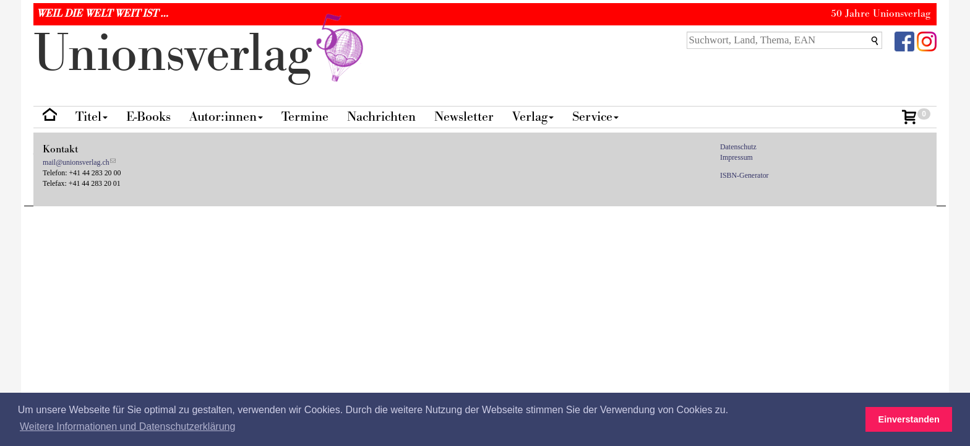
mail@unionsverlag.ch (76, 162)
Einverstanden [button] (909, 419)
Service (595, 116)
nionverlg (201, 54)
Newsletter (464, 116)
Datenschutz (738, 146)
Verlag (533, 116)
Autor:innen (226, 116)
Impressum (736, 157)
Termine (304, 116)
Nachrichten (381, 116)
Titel (91, 116)
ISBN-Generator (744, 175)
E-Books (148, 116)
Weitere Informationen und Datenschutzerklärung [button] (127, 426)
